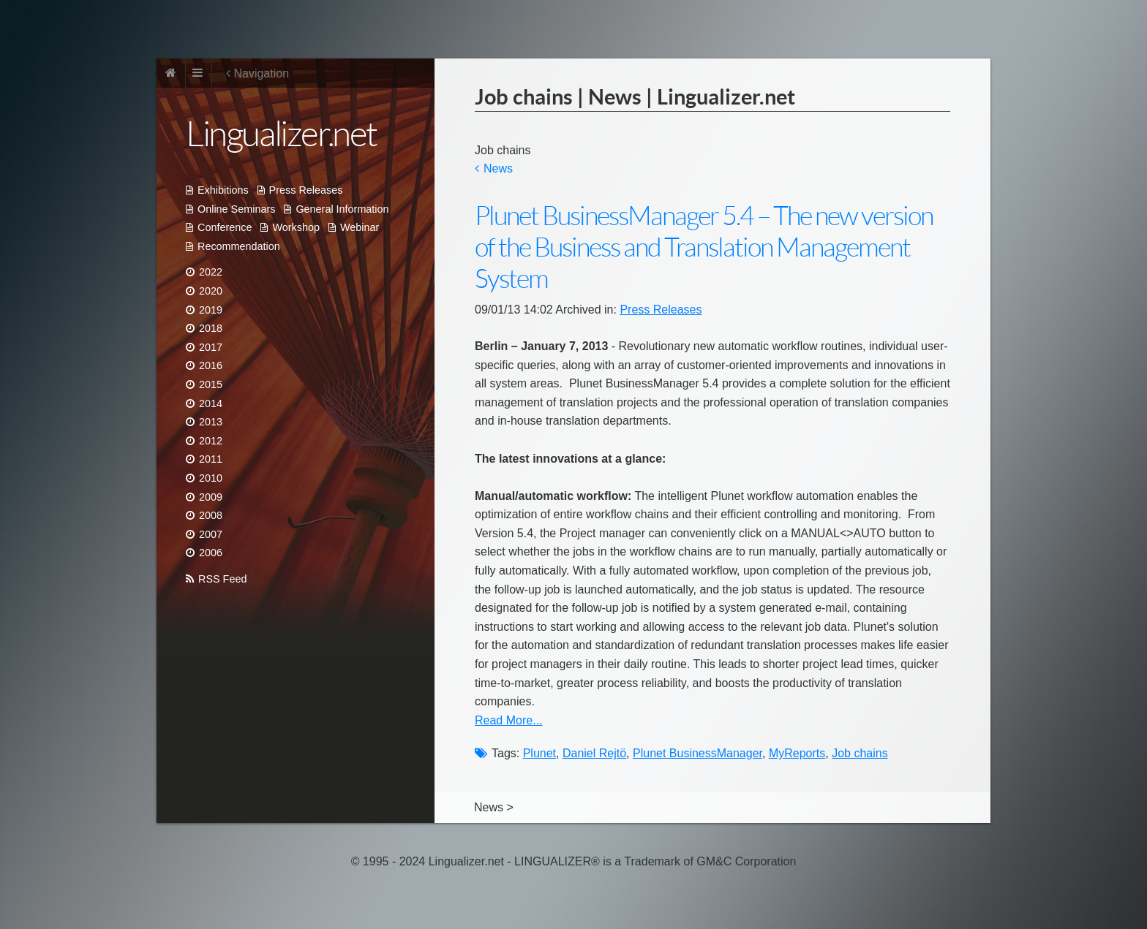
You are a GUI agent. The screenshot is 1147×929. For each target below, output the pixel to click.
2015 (210, 384)
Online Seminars (236, 209)
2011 (210, 459)
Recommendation (239, 246)
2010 (210, 478)
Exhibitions (223, 190)
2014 (210, 403)
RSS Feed (222, 579)
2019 (210, 310)
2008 (210, 515)
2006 (210, 552)
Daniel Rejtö (594, 753)
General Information (342, 209)
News (498, 168)
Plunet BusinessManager (697, 753)
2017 (210, 347)
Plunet (539, 753)
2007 (210, 534)
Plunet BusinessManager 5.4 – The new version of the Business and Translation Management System (704, 247)
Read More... (508, 720)
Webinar (359, 227)
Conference (225, 227)
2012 (210, 441)
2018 (210, 328)
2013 (210, 422)
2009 (210, 497)
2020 (210, 291)
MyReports (797, 753)
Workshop (296, 227)
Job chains (860, 753)
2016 (210, 365)
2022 (210, 272)
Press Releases (306, 190)
